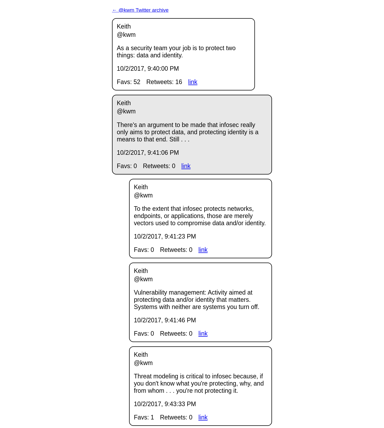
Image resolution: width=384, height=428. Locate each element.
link (193, 81)
